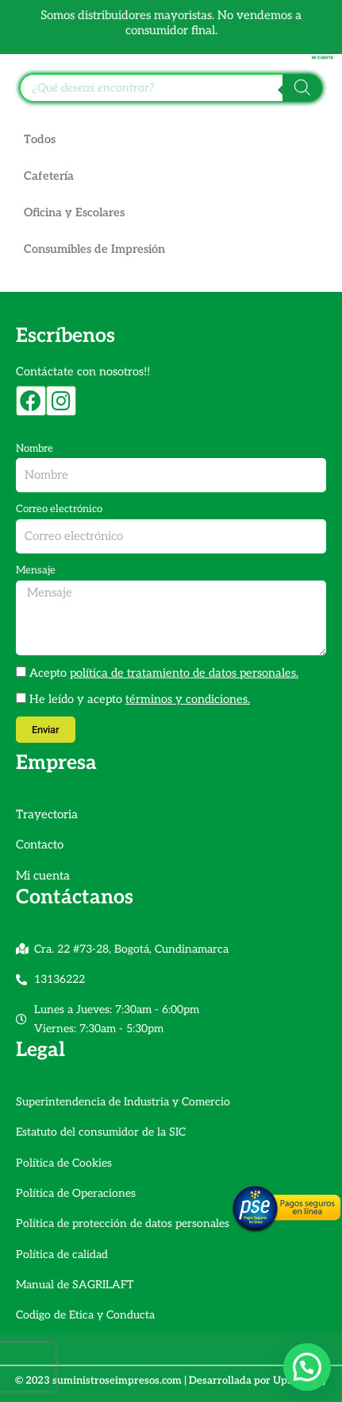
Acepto (163, 673)
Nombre (34, 448)
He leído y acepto (139, 699)
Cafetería (49, 176)
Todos (40, 139)
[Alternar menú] (11, 45)
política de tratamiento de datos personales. (184, 673)
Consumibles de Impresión (94, 249)
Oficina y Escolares (74, 212)
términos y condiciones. (187, 699)
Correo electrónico (59, 509)
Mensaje (36, 570)
